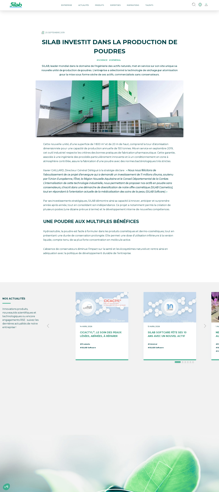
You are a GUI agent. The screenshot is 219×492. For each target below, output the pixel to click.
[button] (6, 486)
